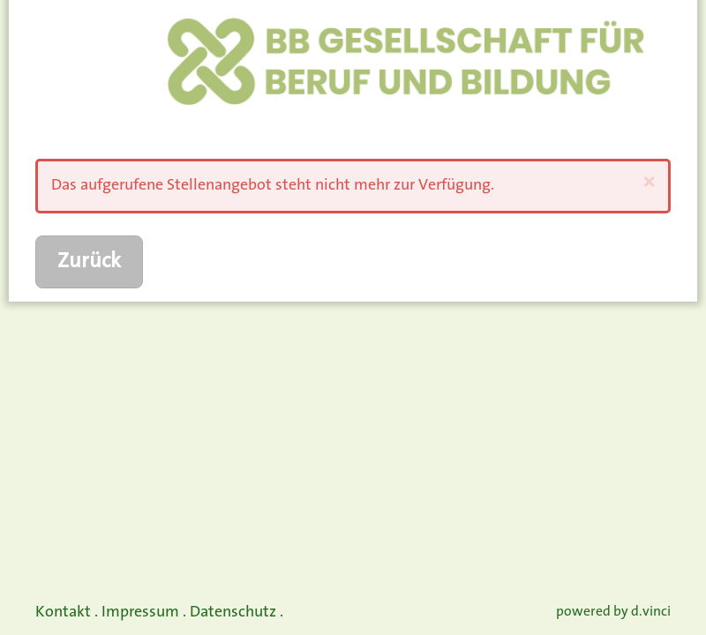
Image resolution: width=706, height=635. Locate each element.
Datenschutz (233, 612)
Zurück (89, 262)
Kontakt (63, 612)
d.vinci (651, 612)
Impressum (140, 612)
